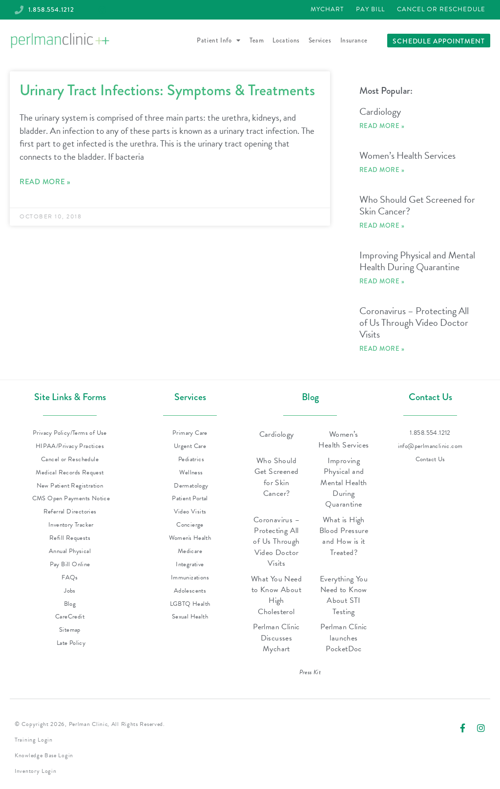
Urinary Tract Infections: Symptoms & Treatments (167, 91)
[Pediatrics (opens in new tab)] (190, 460)
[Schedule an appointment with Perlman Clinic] (438, 41)
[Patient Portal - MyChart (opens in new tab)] (327, 10)
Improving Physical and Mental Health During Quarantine (417, 261)
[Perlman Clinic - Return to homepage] (60, 41)
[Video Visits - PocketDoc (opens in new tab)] (190, 512)
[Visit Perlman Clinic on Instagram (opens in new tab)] (481, 726)
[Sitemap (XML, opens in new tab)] (70, 630)
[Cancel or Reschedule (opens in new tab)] (441, 10)
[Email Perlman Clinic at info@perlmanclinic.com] (430, 447)
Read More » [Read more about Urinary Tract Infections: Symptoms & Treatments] (45, 182)
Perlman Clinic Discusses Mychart (276, 638)
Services (320, 40)
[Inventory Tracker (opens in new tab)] (70, 525)
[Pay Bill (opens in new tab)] (370, 10)
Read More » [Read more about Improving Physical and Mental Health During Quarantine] (382, 281)
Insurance (354, 40)
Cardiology (380, 112)
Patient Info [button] (219, 41)
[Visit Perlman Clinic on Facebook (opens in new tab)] (462, 726)
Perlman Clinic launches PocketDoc (343, 638)
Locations (285, 40)
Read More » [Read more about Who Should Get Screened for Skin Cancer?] (382, 226)
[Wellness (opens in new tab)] (190, 473)
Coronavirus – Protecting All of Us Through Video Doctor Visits (414, 323)
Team (257, 40)
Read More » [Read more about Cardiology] (382, 126)
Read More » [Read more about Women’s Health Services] (382, 170)
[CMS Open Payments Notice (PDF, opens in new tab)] (70, 499)
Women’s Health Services (407, 156)
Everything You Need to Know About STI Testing (344, 596)
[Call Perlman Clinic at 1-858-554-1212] (48, 10)
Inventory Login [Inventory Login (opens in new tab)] (36, 771)
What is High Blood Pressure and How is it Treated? (344, 536)
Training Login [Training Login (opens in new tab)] (34, 740)
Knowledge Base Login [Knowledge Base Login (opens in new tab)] (44, 755)
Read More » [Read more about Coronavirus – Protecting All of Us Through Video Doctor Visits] (382, 349)
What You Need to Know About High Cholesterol (276, 596)
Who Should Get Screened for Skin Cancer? (417, 205)
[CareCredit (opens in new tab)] (70, 617)
